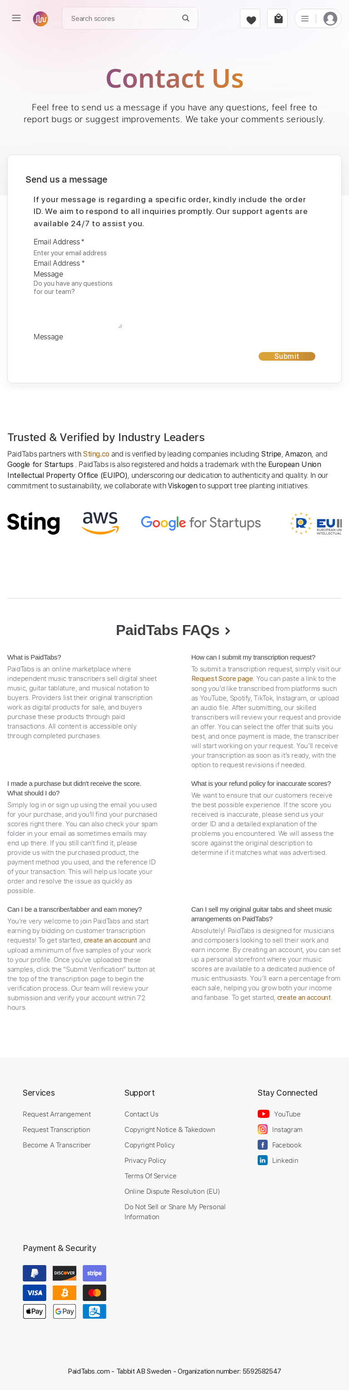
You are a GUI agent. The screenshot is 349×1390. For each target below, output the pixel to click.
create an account (110, 940)
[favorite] (250, 18)
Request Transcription (56, 1129)
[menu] (16, 18)
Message (48, 274)
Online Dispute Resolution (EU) (172, 1191)
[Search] (186, 18)
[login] (330, 18)
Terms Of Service (150, 1175)
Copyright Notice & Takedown (170, 1129)
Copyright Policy (149, 1144)
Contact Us (141, 1113)
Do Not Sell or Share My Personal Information (175, 1211)
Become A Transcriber (57, 1144)
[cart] (277, 18)
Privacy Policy (145, 1160)
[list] (305, 18)
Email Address (59, 242)
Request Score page (222, 679)
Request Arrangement (56, 1113)
